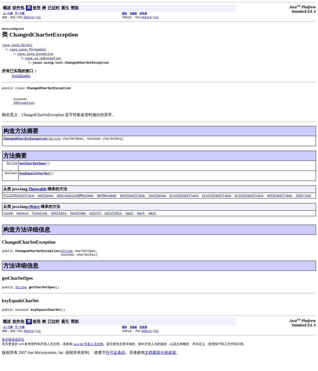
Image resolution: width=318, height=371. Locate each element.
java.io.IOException (43, 59)
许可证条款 (115, 364)
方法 (38, 17)
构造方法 (29, 17)
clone (8, 221)
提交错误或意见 (13, 351)
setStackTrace (279, 203)
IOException (24, 107)
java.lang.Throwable (28, 50)
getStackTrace (132, 203)
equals (22, 221)
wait (129, 221)
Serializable (21, 76)
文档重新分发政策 (160, 364)
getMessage (106, 203)
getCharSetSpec (32, 170)
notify (95, 221)
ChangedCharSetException (25, 144)
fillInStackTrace (18, 203)
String (55, 144)
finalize (39, 221)
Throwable (37, 196)
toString (303, 203)
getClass (58, 221)
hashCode (77, 221)
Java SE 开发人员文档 (88, 356)
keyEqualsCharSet (34, 180)
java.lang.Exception (35, 54)
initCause (157, 203)
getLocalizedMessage (75, 203)
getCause (45, 203)
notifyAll (113, 221)
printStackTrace (184, 203)
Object (34, 215)
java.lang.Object (17, 45)
